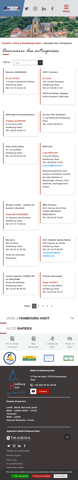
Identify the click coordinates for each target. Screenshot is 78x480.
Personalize (60, 476)
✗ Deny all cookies (41, 476)
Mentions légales (13, 455)
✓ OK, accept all (20, 476)
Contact (43, 391)
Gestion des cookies (15, 467)
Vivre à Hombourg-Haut (27, 43)
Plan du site (11, 460)
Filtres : (7, 62)
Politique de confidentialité (17, 451)
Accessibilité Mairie (14, 464)
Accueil (6, 43)
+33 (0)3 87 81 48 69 (43, 385)
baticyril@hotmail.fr (52, 165)
